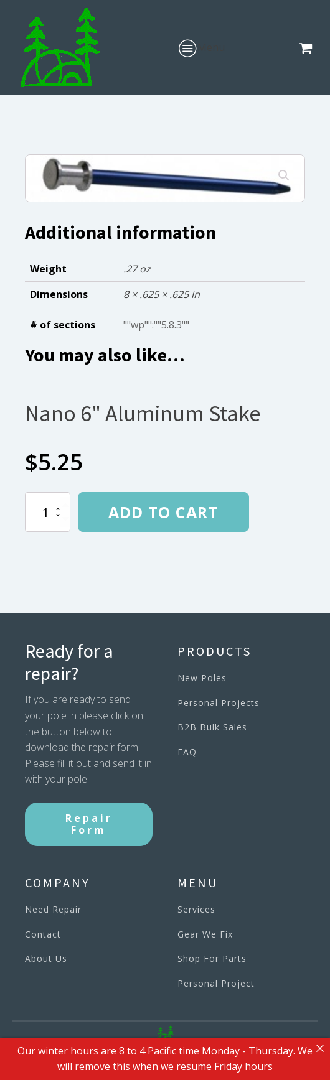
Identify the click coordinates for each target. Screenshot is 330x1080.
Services (196, 909)
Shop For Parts (212, 958)
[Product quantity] (47, 512)
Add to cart (163, 512)
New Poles (202, 677)
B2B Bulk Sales (212, 727)
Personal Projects (218, 702)
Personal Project (216, 983)
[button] (308, 48)
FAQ (187, 751)
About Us (46, 958)
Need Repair (53, 909)
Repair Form (89, 824)
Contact (43, 934)
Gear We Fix (205, 934)
